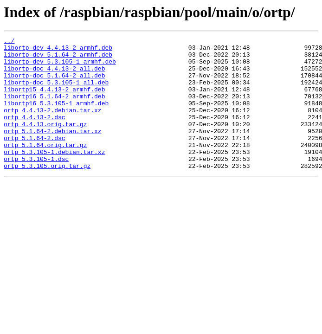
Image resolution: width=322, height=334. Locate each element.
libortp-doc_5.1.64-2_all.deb (54, 83)
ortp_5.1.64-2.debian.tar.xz (53, 150)
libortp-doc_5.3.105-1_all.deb (56, 92)
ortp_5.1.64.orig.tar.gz (45, 167)
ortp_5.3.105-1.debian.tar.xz (54, 175)
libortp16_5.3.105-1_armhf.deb (56, 117)
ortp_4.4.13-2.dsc (34, 133)
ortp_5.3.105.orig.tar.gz (47, 192)
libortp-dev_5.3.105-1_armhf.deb (60, 67)
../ (9, 42)
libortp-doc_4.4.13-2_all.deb (54, 75)
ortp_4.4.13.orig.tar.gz (45, 142)
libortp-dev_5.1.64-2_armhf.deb (58, 58)
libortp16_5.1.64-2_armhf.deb (54, 108)
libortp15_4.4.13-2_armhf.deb (54, 100)
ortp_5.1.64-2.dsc (34, 158)
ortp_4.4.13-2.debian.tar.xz (53, 125)
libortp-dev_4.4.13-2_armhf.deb (58, 50)
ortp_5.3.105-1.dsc (36, 184)
